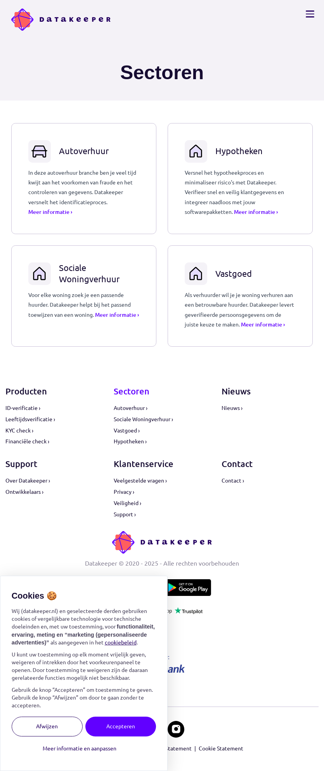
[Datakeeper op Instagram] (176, 729)
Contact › (233, 481)
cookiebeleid (121, 642)
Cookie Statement (221, 748)
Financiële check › (27, 441)
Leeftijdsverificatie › (30, 419)
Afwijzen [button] (47, 726)
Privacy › (124, 492)
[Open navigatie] (309, 13)
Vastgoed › (127, 430)
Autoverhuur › (130, 408)
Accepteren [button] (120, 726)
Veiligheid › (127, 503)
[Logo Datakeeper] (61, 20)
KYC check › (19, 430)
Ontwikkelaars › (24, 492)
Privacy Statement (169, 748)
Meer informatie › (50, 212)
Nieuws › (232, 408)
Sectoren (131, 391)
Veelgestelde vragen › (140, 481)
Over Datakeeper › (27, 481)
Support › (125, 514)
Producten (26, 391)
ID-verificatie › (22, 408)
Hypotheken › (130, 441)
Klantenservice (143, 464)
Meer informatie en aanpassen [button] (79, 748)
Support (21, 464)
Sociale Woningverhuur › (143, 419)
